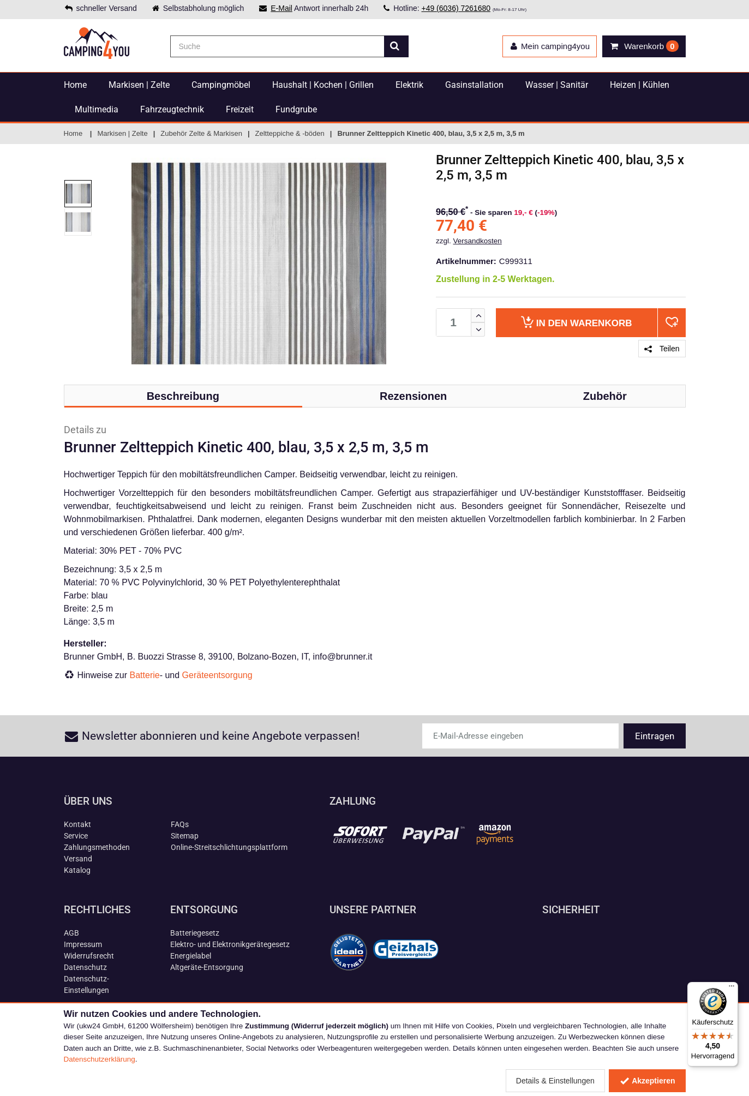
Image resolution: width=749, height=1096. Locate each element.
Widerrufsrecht (89, 955)
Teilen (661, 348)
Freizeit (240, 109)
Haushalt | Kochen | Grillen (323, 85)
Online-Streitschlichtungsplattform (229, 847)
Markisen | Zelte (139, 85)
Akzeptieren (647, 1080)
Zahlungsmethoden (97, 847)
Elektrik (409, 85)
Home (75, 85)
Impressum (83, 944)
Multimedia (96, 109)
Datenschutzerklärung (99, 1059)
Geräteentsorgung (217, 675)
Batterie (145, 675)
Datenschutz (85, 967)
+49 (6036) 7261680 (455, 8)
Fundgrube (296, 109)
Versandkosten (477, 241)
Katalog (77, 870)
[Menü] (731, 988)
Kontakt (77, 824)
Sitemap (185, 835)
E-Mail (281, 8)
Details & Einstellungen (555, 1080)
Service (76, 835)
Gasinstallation (474, 85)
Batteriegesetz (194, 933)
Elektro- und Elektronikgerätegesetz (230, 944)
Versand (78, 858)
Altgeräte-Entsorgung (206, 967)
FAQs (180, 824)
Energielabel (190, 955)
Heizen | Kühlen (639, 85)
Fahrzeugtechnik (172, 109)
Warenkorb (576, 322)
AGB (71, 933)
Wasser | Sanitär (556, 85)
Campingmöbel (220, 85)
